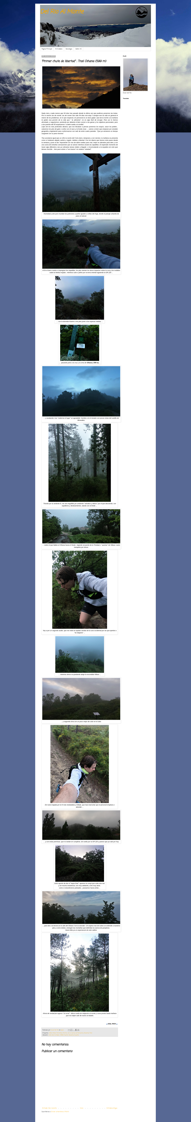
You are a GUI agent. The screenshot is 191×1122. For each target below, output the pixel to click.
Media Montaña (57, 1033)
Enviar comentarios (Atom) (60, 1112)
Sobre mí (78, 49)
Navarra (86, 1033)
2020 (50, 1033)
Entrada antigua (112, 1108)
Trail (91, 1033)
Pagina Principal (47, 49)
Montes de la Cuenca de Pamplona (73, 1033)
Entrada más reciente (49, 1108)
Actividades (58, 49)
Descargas (69, 49)
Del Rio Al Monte (61, 12)
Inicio (81, 1108)
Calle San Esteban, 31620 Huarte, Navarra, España (64, 1035)
